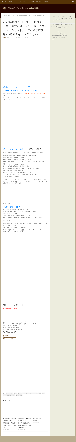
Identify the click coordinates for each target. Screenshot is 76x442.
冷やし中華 (38, 1)
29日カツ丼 (31, 1)
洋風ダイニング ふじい (11, 395)
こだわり (5, 15)
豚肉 (38, 15)
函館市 (43, 393)
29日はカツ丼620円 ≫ (9, 339)
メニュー (31, 393)
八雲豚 (39, 393)
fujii (5, 37)
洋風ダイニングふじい (30, 15)
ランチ (36, 393)
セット (9, 15)
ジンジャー (11, 393)
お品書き (11, 1)
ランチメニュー (15, 15)
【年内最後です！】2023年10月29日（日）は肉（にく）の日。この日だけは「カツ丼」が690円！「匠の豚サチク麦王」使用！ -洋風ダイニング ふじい (24, 423)
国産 (4, 395)
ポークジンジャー (25, 393)
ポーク (19, 393)
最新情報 (22, 15)
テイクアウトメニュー (21, 1)
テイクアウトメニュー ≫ (10, 337)
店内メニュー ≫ (8, 335)
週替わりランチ (43, 15)
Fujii (53, 39)
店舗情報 (46, 1)
